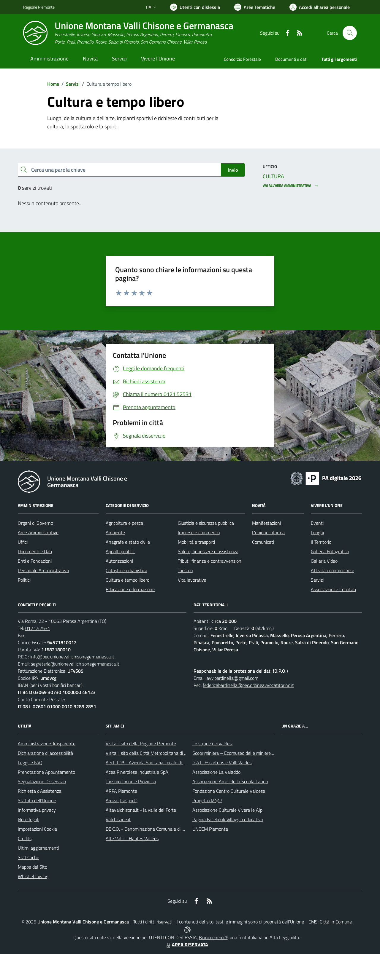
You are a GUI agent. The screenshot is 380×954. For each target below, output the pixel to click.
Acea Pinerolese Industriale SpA (137, 772)
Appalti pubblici (120, 551)
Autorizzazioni (119, 560)
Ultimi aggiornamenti (38, 847)
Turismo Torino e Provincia (131, 781)
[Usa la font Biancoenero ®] (195, 7)
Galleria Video (324, 560)
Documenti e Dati (35, 551)
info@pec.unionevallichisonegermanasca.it (72, 656)
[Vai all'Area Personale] (319, 7)
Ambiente (115, 532)
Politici (24, 579)
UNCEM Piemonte (210, 828)
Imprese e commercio (199, 532)
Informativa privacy (37, 809)
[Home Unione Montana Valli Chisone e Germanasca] (128, 33)
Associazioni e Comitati (333, 589)
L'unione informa (268, 532)
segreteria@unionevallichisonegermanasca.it (75, 663)
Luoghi (317, 532)
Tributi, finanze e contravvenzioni (210, 560)
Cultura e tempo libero (127, 579)
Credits (24, 838)
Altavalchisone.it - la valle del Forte (141, 809)
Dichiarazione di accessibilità (45, 753)
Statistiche (28, 857)
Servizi (73, 83)
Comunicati (263, 541)
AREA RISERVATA (186, 944)
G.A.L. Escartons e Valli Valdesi (222, 762)
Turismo (185, 570)
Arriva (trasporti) (121, 800)
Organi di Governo (35, 523)
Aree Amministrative (38, 532)
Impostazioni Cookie (37, 828)
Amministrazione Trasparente (46, 743)
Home (53, 83)
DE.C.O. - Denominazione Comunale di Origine (151, 828)
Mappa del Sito (32, 866)
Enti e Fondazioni (35, 560)
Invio (233, 169)
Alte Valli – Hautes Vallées (132, 838)
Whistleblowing (33, 876)
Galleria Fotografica (330, 551)
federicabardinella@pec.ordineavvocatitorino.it (248, 685)
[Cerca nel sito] (350, 33)
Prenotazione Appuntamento (46, 772)
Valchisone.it (118, 819)
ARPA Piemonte (121, 791)
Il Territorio (321, 541)
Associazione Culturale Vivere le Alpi (227, 809)
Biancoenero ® (213, 937)
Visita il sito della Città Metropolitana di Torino (151, 753)
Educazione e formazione (130, 589)
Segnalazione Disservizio (42, 781)
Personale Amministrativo (43, 570)
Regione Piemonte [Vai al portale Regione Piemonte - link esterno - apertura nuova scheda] (39, 7)
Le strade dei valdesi (212, 743)
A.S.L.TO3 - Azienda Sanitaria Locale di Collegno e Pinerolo (163, 762)
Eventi (317, 523)
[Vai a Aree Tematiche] (254, 7)
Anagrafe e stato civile (128, 541)
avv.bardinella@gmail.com (232, 678)
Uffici (23, 541)
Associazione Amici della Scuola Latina (230, 781)
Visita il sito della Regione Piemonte (141, 743)
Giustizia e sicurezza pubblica (206, 523)
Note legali (28, 819)
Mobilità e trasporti (196, 541)
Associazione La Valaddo (216, 772)
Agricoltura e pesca (124, 523)
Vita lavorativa (192, 579)
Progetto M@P (207, 800)
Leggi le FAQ (30, 762)
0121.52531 (37, 628)
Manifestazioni (266, 523)
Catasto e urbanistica (126, 570)
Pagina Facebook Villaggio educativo (227, 819)
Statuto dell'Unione (37, 800)
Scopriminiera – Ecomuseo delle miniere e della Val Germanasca (255, 753)
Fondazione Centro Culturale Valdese (228, 791)
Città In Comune (336, 921)
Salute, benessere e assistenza (208, 551)
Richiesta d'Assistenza (39, 791)
